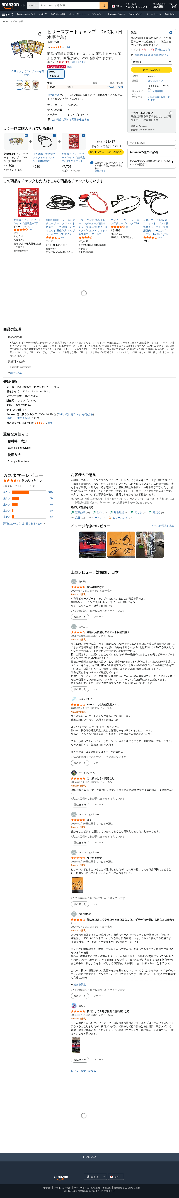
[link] (13, 169)
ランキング (98, 14)
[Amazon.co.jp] (13, 5)
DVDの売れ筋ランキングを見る (75, 414)
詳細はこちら (162, 49)
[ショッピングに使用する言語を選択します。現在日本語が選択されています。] (93, 1176)
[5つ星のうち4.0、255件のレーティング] (152, 237)
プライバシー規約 (62, 1188)
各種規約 (106, 1188)
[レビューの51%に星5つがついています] (28, 492)
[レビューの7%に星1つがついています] (28, 516)
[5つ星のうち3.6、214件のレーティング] (55, 237)
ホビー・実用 (16, 21)
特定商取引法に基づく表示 (127, 1188)
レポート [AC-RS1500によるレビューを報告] (98, 995)
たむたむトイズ (155, 80)
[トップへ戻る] (89, 1161)
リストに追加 (137, 142)
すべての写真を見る (163, 525)
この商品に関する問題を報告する (68, 119)
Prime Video (135, 14)
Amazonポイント (26, 14)
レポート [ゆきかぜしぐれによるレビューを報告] (98, 762)
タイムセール (153, 14)
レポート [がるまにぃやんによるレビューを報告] (98, 804)
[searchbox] (69, 5)
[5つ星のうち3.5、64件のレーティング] (119, 226)
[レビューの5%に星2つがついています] (28, 510)
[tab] (80, 512)
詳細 (69, 66)
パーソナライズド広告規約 (87, 1188)
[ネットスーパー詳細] (88, 14)
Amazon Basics (116, 14)
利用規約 (47, 1188)
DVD (5, 21)
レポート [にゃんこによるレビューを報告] (98, 689)
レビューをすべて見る (83, 1071)
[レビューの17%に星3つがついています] (28, 504)
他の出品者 (53, 95)
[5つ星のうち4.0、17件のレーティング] (87, 237)
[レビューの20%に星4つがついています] (28, 498)
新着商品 (170, 14)
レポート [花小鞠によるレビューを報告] (98, 616)
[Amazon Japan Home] (61, 1178)
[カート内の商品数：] (173, 5)
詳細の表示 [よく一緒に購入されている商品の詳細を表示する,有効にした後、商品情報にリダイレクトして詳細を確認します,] (100, 171)
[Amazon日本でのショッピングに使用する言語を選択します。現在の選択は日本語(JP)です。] (115, 5)
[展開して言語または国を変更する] (121, 6)
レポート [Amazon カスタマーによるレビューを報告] (98, 842)
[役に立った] (80, 617)
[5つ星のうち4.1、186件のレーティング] (23, 229)
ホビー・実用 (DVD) (18, 418)
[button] (7, 14)
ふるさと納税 (58, 14)
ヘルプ (43, 14)
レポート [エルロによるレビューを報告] (98, 1059)
